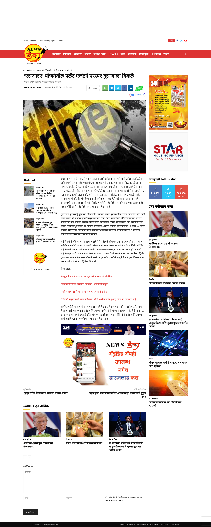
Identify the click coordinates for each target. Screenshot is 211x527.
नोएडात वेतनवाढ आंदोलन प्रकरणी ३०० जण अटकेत (45, 240)
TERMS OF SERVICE (127, 524)
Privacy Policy (142, 524)
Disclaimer (154, 524)
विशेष (151, 359)
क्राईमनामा (30, 70)
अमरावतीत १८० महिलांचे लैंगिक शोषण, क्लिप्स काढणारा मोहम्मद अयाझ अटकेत (45, 194)
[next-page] (29, 457)
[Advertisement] (105, 19)
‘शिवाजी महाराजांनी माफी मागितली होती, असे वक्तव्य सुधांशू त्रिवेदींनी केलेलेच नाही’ (99, 299)
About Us (164, 524)
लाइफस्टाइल (154, 398)
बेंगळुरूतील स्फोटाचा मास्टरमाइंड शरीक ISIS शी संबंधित (86, 276)
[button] (185, 54)
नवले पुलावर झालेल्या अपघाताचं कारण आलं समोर (84, 291)
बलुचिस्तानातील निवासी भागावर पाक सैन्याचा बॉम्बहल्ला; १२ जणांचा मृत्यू (46, 210)
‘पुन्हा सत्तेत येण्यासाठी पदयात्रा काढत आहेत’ (45, 393)
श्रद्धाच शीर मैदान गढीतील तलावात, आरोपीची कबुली (84, 284)
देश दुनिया (27, 439)
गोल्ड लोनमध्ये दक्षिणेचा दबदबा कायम (84, 443)
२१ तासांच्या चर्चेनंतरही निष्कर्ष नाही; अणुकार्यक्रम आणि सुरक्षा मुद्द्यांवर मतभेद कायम (126, 446)
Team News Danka (33, 87)
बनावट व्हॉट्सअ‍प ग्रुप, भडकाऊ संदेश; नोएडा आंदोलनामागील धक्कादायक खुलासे (47, 226)
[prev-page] (25, 457)
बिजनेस (69, 439)
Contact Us (175, 524)
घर (24, 70)
